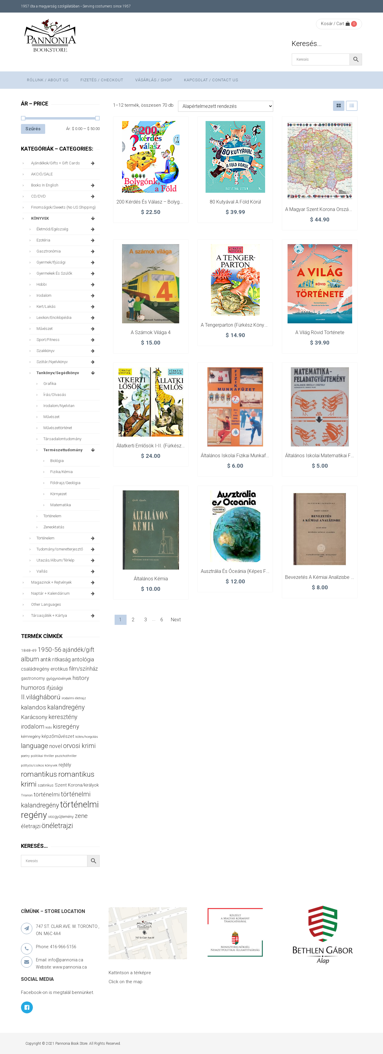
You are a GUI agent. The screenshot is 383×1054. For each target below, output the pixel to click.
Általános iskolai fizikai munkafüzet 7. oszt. (246, 455)
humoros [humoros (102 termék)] (33, 687)
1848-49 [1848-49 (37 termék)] (29, 650)
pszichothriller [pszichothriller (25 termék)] (66, 756)
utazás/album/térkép (67, 560)
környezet (58, 494)
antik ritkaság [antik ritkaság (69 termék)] (55, 660)
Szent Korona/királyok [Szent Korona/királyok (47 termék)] (77, 785)
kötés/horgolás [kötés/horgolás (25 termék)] (86, 737)
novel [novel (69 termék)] (55, 746)
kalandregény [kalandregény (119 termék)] (66, 707)
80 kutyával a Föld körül (235, 202)
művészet (67, 328)
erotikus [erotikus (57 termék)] (59, 669)
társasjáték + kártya (64, 615)
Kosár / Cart (335, 23)
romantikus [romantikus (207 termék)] (39, 774)
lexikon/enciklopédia (67, 317)
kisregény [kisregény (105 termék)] (66, 726)
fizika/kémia (61, 471)
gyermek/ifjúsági (67, 262)
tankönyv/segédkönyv (67, 373)
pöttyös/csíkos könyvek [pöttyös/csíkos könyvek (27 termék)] (39, 765)
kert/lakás (67, 306)
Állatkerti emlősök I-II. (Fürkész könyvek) (159, 446)
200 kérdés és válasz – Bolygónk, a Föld (159, 202)
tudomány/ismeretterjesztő (67, 549)
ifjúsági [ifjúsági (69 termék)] (54, 688)
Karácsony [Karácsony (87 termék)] (34, 717)
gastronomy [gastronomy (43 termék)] (33, 678)
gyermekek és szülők (67, 273)
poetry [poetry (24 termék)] (25, 756)
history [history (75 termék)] (80, 678)
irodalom (67, 295)
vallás (67, 571)
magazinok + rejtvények (64, 582)
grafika (49, 383)
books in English (64, 185)
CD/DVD (64, 196)
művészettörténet (57, 428)
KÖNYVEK (64, 218)
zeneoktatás (53, 527)
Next (176, 619)
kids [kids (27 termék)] (48, 727)
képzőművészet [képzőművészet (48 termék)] (58, 736)
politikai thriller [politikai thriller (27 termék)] (42, 756)
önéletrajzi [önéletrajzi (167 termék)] (57, 826)
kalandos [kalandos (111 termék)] (33, 707)
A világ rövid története (319, 332)
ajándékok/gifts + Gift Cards (64, 163)
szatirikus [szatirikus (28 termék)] (46, 785)
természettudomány (70, 450)
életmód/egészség (67, 229)
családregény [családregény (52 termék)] (35, 669)
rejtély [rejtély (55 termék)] (65, 765)
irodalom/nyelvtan (59, 405)
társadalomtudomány (62, 439)
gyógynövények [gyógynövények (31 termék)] (58, 678)
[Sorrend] (225, 106)
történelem (52, 516)
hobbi (67, 284)
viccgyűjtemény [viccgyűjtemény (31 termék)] (61, 816)
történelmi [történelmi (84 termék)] (47, 794)
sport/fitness (67, 339)
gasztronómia (67, 251)
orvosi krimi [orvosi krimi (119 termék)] (79, 745)
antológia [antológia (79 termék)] (83, 659)
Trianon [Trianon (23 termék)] (27, 795)
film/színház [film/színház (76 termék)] (83, 669)
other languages (46, 604)
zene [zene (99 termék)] (81, 815)
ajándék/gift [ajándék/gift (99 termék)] (78, 649)
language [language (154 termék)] (34, 746)
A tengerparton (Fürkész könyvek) (237, 325)
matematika (60, 505)
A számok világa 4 (151, 332)
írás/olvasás (54, 394)
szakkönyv (67, 350)
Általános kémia (151, 579)
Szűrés (33, 128)
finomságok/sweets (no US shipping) (63, 207)
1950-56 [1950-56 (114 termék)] (49, 649)
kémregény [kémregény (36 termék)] (30, 736)
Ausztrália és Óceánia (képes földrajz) (241, 571)
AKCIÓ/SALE (42, 174)
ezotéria (67, 240)
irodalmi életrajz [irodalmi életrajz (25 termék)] (74, 698)
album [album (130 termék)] (30, 659)
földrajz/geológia (65, 483)
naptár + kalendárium (64, 593)
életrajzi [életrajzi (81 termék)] (30, 826)
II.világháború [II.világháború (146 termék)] (40, 697)
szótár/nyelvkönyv (67, 362)
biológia (57, 460)
